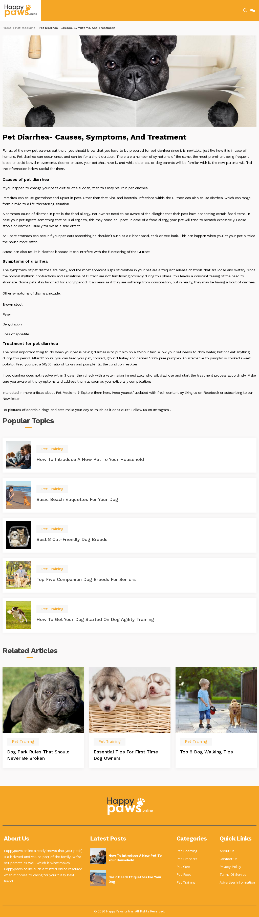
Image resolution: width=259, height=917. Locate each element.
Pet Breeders (187, 858)
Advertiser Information (237, 881)
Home (7, 28)
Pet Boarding (187, 851)
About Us (227, 851)
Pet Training (186, 881)
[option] (43, 717)
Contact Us (228, 858)
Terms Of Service (233, 874)
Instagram (161, 410)
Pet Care (183, 866)
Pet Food (184, 874)
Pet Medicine (25, 28)
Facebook (211, 393)
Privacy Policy (230, 866)
